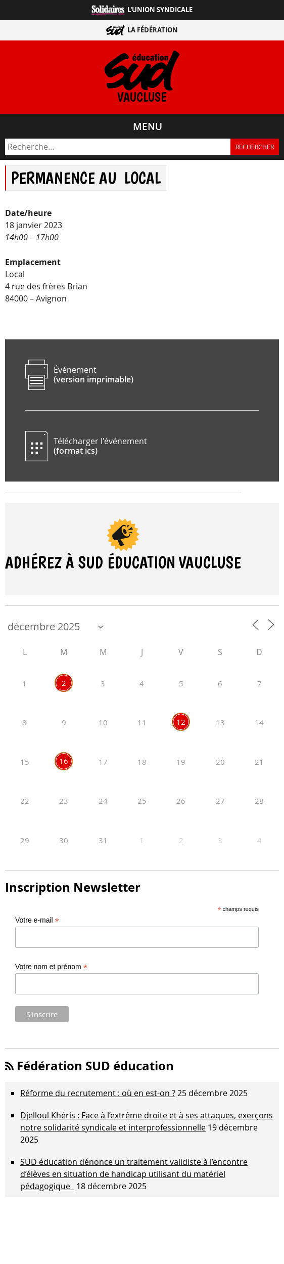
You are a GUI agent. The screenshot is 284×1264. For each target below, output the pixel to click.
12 (180, 722)
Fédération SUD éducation (95, 1065)
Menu (147, 126)
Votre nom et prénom (51, 967)
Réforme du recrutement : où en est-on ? (97, 1093)
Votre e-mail (37, 920)
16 (63, 761)
